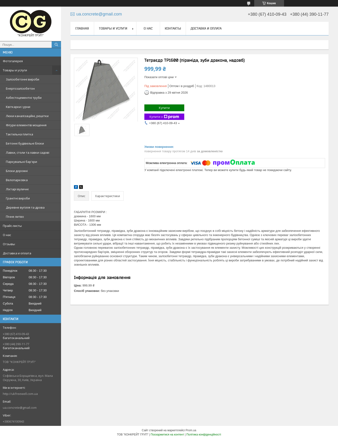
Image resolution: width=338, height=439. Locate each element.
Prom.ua (191, 430)
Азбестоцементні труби (24, 97)
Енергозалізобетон (20, 88)
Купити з (164, 117)
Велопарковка (17, 180)
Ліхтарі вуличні (17, 189)
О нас (7, 235)
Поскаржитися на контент (167, 434)
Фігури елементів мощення (26, 125)
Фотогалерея (13, 61)
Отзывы (9, 244)
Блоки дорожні (17, 171)
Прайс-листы (12, 226)
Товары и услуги (15, 70)
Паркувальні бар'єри (21, 162)
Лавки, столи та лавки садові (27, 152)
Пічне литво (15, 216)
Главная (82, 28)
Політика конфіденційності (203, 434)
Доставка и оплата (17, 253)
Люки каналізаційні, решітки (27, 116)
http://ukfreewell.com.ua (20, 394)
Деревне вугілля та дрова (25, 207)
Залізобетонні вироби (22, 79)
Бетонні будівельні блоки (25, 143)
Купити (164, 108)
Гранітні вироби (18, 198)
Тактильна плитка (19, 134)
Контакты (173, 28)
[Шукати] (56, 44)
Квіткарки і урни (18, 107)
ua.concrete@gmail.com (20, 407)
